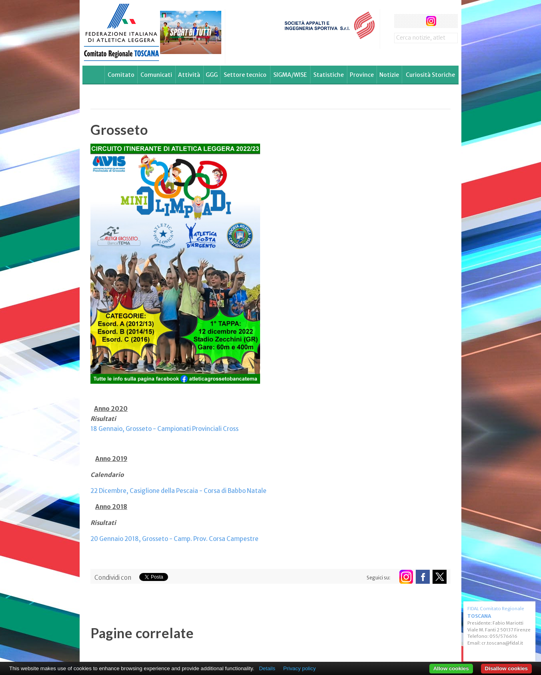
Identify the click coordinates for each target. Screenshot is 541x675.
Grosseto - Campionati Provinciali (173, 429)
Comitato (121, 74)
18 (93, 429)
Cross (230, 429)
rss (446, 21)
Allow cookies (451, 668)
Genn (105, 429)
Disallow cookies (506, 668)
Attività (189, 74)
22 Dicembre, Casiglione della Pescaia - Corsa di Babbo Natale (178, 491)
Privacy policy (299, 668)
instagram (431, 21)
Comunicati (156, 74)
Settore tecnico (245, 74)
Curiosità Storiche (430, 74)
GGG (212, 74)
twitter (416, 21)
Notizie (389, 74)
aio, (119, 429)
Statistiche (328, 74)
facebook (401, 21)
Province (362, 74)
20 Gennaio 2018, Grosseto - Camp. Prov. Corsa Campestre (174, 539)
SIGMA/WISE (290, 74)
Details (267, 668)
